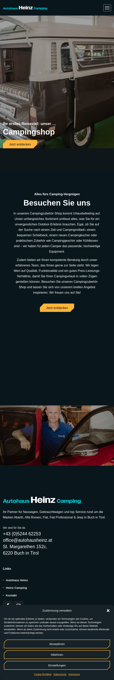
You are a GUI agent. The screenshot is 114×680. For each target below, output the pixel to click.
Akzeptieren (57, 644)
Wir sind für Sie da (14, 505)
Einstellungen (57, 665)
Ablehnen (57, 654)
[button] (108, 611)
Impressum (74, 674)
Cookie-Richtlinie (43, 674)
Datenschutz (60, 674)
